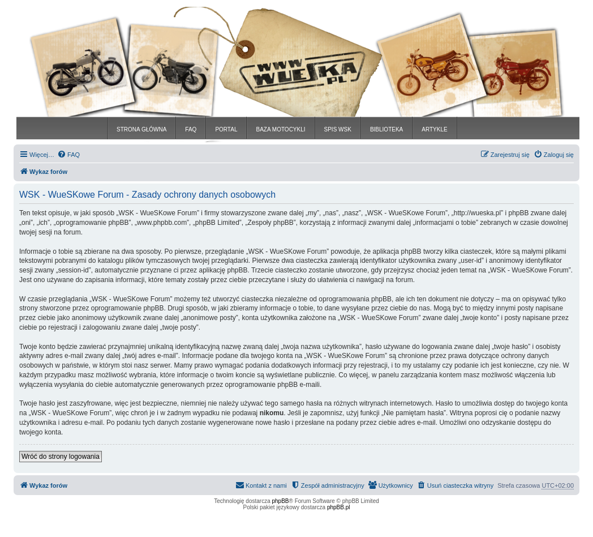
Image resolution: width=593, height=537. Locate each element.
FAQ (190, 129)
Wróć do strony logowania (61, 457)
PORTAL (226, 129)
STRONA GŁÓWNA (141, 129)
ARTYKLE (434, 129)
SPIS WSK (337, 129)
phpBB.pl (338, 507)
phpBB (280, 501)
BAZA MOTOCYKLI (280, 129)
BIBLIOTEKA (386, 129)
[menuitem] (68, 154)
